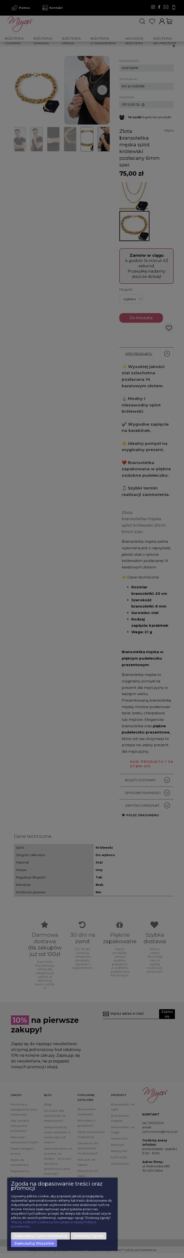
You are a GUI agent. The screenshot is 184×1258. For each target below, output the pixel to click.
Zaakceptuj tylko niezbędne (40, 1236)
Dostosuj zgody (88, 1236)
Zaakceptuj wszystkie (34, 1243)
